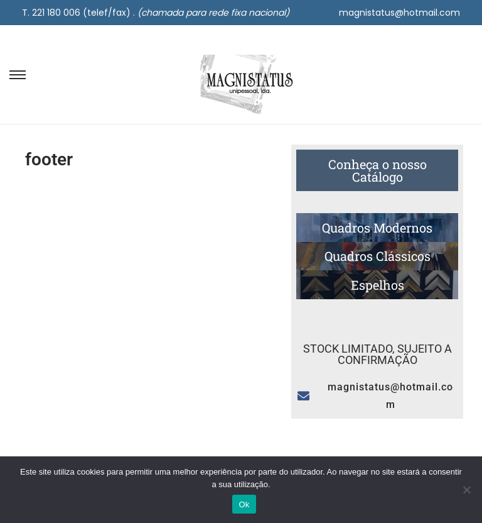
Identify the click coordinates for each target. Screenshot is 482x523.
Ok (243, 504)
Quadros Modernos (377, 227)
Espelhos (377, 285)
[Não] (466, 489)
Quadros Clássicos (377, 256)
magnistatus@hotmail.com (399, 12)
